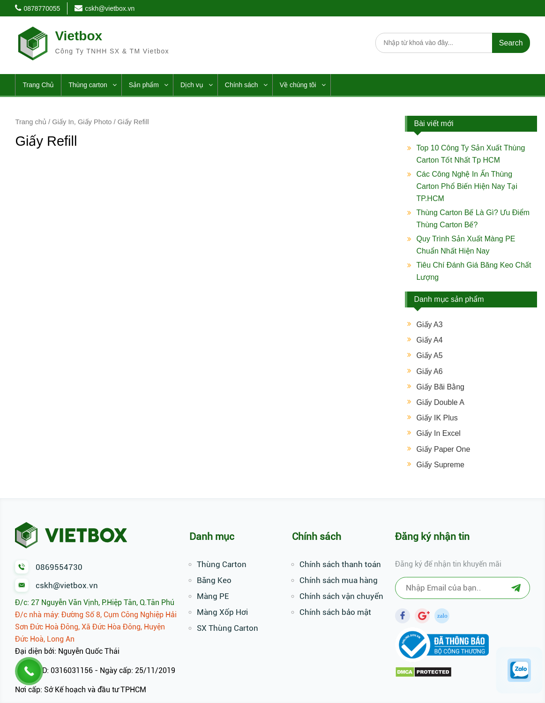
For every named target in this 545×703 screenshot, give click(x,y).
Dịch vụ (191, 85)
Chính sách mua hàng (338, 580)
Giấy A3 (430, 325)
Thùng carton (87, 85)
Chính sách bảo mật (335, 612)
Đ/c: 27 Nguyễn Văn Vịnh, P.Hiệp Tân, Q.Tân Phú (94, 602)
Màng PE (213, 596)
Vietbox (78, 36)
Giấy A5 (430, 355)
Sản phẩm (144, 85)
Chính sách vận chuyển (341, 596)
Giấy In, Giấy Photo (82, 122)
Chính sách (241, 85)
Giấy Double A (440, 402)
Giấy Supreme (440, 465)
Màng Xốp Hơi (222, 612)
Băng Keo (214, 580)
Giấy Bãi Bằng (440, 387)
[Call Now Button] (29, 671)
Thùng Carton (221, 564)
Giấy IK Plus (437, 418)
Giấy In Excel (439, 433)
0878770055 (41, 8)
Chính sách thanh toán (340, 564)
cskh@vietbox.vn (109, 8)
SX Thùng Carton (227, 628)
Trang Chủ (38, 85)
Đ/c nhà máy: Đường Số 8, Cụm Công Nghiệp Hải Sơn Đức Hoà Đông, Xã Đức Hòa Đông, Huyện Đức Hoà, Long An (96, 626)
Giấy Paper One (443, 449)
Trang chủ (30, 122)
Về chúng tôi (298, 85)
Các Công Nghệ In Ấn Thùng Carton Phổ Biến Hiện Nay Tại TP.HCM (467, 186)
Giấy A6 (430, 371)
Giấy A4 (430, 340)
